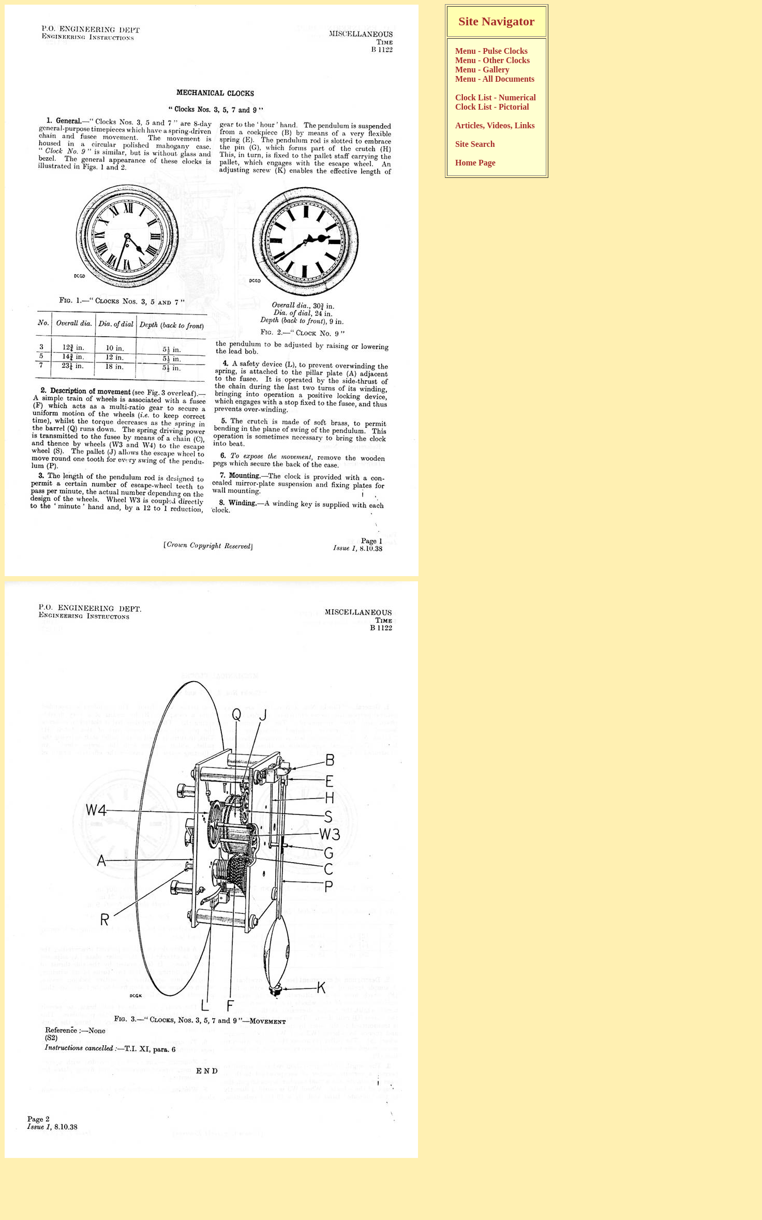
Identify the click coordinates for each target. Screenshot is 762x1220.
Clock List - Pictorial (492, 106)
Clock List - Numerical (495, 97)
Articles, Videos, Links (495, 125)
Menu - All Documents (494, 78)
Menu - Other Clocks (492, 60)
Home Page (475, 162)
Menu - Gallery (482, 69)
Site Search (475, 144)
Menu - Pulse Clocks (491, 51)
